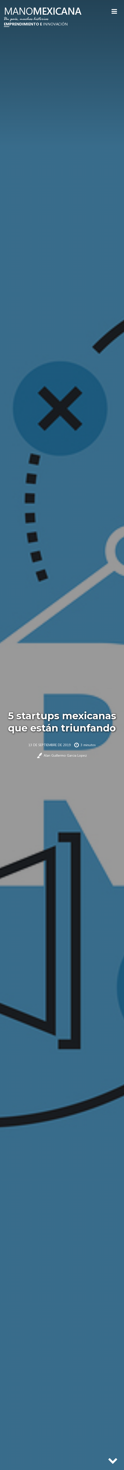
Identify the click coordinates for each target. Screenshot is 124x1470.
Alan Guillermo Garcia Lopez (65, 755)
